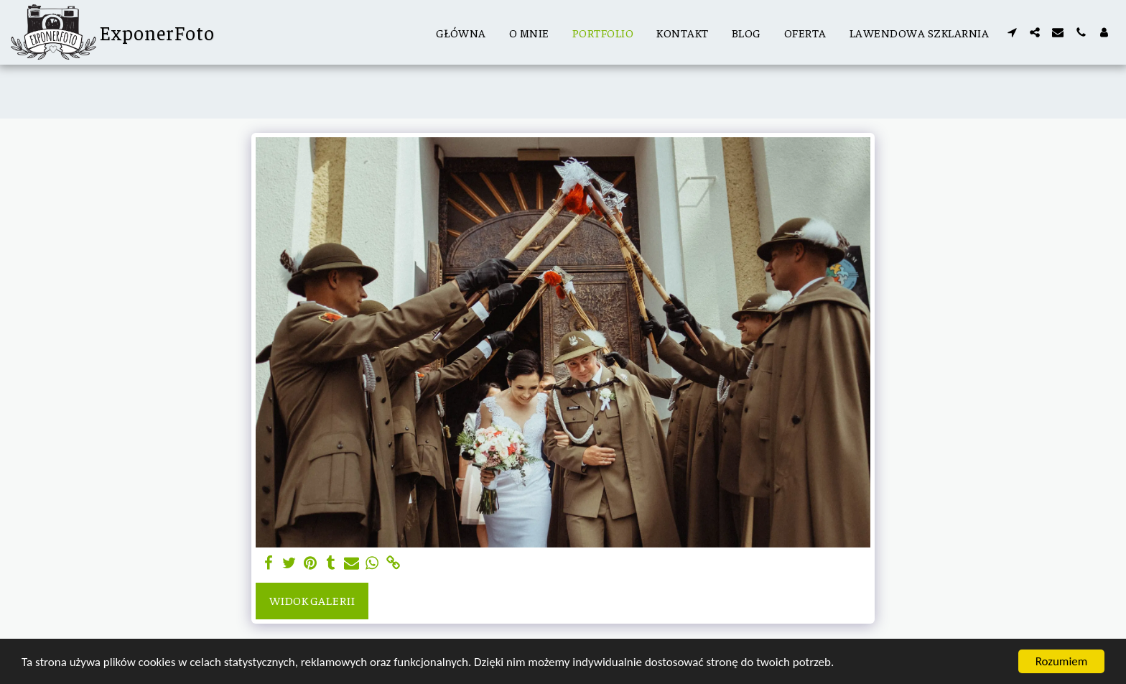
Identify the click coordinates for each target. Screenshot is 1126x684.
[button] (1012, 32)
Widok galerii (312, 600)
